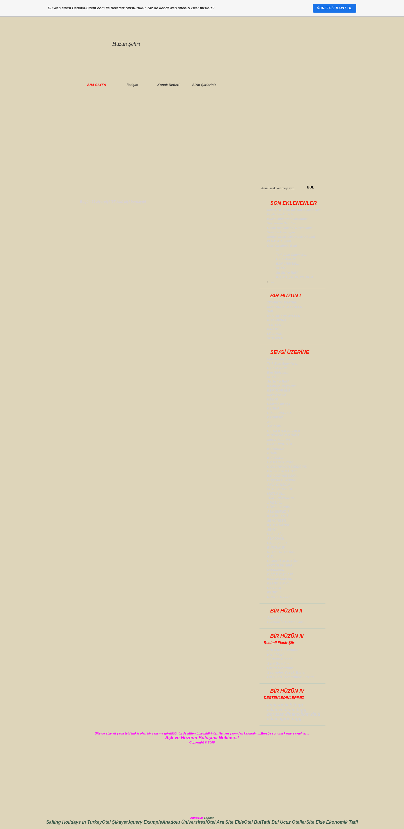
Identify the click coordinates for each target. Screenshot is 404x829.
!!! (277, 250)
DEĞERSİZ (275, 417)
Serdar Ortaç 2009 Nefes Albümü (291, 236)
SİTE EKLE (275, 338)
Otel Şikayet (115, 822)
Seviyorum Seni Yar (281, 223)
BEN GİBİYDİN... (288, 263)
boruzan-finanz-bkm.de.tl (293, 714)
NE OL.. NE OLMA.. (281, 552)
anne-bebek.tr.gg (285, 705)
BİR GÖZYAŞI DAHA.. (283, 475)
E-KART (273, 329)
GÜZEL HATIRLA (279, 412)
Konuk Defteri (168, 85)
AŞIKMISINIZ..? (278, 511)
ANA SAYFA (96, 85)
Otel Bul (252, 822)
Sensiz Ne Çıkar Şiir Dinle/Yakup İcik (293, 209)
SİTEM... (282, 268)
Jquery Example (145, 822)
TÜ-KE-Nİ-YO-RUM (280, 498)
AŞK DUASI (275, 538)
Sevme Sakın (276, 395)
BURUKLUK (275, 448)
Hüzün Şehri (126, 44)
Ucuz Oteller (293, 822)
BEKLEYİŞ (275, 534)
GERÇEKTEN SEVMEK (283, 430)
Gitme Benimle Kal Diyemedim (289, 227)
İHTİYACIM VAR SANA (283, 435)
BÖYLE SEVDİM (278, 507)
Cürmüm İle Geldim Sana (285, 622)
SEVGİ (272, 529)
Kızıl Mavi (275, 654)
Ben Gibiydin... (278, 372)
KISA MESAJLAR (279, 579)
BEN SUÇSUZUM (279, 444)
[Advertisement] (202, 141)
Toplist (209, 817)
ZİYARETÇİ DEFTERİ (282, 302)
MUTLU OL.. (276, 493)
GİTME (272, 453)
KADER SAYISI (278, 525)
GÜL (270, 556)
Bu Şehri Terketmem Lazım (290, 677)
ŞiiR (270, 311)
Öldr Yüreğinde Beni (282, 245)
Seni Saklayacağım (281, 232)
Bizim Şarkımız (280, 668)
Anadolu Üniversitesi (184, 822)
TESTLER (274, 324)
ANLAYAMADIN (278, 484)
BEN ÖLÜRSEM (278, 390)
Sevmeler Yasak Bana (286, 672)
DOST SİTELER (278, 596)
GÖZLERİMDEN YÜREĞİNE (287, 466)
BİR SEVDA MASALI (282, 471)
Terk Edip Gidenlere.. (291, 254)
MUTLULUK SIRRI (280, 565)
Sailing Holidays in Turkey (74, 822)
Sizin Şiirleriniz (204, 85)
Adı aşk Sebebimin (283, 650)
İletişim (132, 85)
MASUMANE (276, 570)
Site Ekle (234, 822)
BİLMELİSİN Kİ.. (278, 583)
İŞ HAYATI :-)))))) (279, 241)
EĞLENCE (274, 333)
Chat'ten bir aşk (278, 404)
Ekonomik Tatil (342, 822)
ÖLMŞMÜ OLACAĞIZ (282, 561)
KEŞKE (272, 399)
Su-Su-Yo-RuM (287, 272)
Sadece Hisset (279, 659)
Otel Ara (216, 822)
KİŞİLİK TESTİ (277, 516)
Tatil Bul (270, 822)
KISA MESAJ (276, 320)
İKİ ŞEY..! (274, 592)
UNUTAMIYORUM (280, 462)
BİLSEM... (274, 408)
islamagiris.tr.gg (284, 718)
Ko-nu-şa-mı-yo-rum (282, 386)
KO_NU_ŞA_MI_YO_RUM (294, 277)
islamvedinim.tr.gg (286, 709)
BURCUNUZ (275, 547)
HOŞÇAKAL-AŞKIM (281, 480)
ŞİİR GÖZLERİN (278, 439)
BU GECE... (275, 457)
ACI (269, 421)
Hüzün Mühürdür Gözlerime (287, 218)
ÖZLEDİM (274, 587)
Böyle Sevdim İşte (280, 214)
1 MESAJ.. (274, 502)
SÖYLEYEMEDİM (279, 489)
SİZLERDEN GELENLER (284, 306)
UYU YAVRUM (286, 259)
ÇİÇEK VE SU (277, 543)
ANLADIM (274, 426)
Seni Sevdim (278, 663)
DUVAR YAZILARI (280, 574)
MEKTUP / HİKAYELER (283, 315)
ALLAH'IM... (275, 617)
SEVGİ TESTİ (276, 520)
